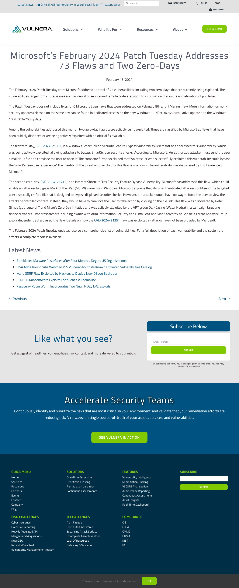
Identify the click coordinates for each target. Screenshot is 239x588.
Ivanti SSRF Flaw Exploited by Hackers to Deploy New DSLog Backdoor (66, 273)
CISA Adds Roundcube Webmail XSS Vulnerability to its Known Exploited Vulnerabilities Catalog (84, 267)
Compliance (132, 516)
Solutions (75, 471)
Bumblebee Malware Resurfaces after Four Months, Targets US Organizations (71, 260)
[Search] (127, 3)
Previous (20, 299)
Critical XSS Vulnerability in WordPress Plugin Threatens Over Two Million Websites (96, 4)
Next (222, 299)
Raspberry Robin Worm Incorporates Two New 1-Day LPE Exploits (63, 286)
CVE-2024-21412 (53, 181)
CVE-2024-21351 (48, 145)
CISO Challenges (25, 516)
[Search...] (141, 3)
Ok (149, 581)
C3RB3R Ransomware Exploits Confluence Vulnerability (56, 279)
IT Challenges (78, 516)
